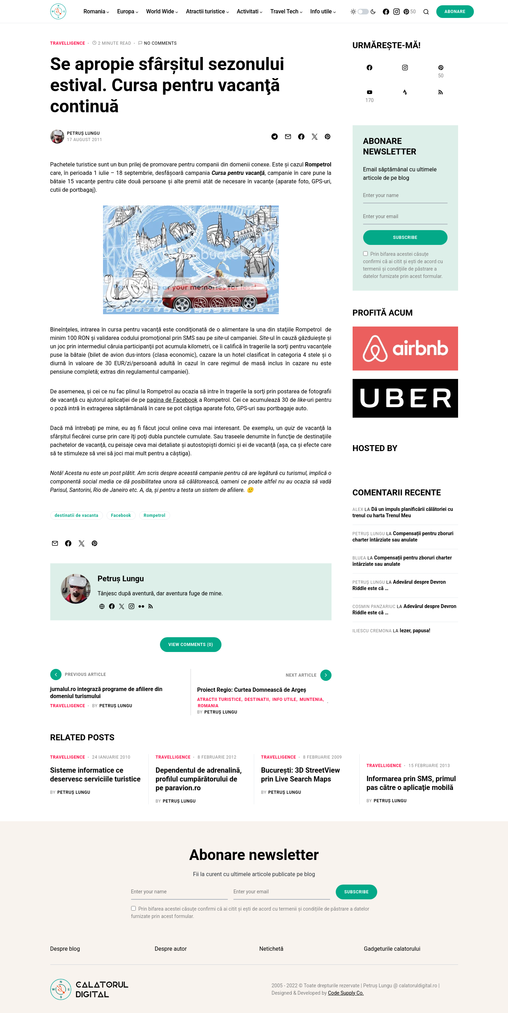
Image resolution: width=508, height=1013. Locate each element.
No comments (160, 43)
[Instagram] (396, 11)
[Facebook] (386, 11)
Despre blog (65, 947)
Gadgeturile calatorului (392, 947)
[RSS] (440, 96)
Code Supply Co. (346, 992)
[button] (363, 11)
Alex (358, 509)
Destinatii (257, 698)
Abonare (455, 11)
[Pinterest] (410, 11)
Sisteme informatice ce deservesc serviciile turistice (95, 774)
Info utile (285, 698)
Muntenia (210, 705)
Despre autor (171, 947)
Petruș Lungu (83, 133)
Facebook (121, 515)
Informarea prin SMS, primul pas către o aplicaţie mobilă (411, 782)
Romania (235, 705)
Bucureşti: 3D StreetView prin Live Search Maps (300, 774)
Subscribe (405, 237)
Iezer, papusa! (415, 630)
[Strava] (405, 96)
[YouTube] (369, 96)
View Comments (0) (190, 644)
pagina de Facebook (172, 400)
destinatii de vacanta (76, 515)
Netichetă (271, 947)
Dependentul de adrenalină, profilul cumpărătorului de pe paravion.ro (199, 778)
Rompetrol (155, 515)
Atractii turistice (220, 698)
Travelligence (67, 43)
